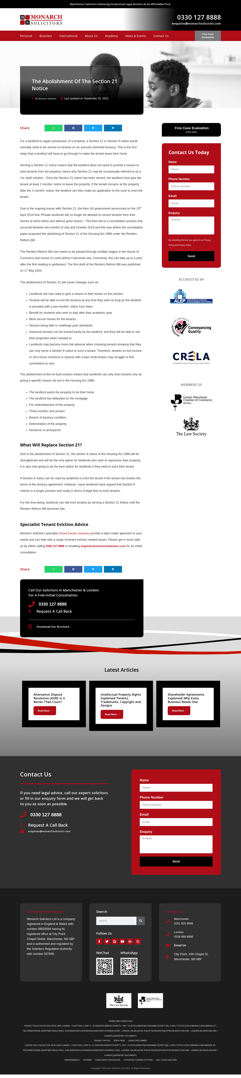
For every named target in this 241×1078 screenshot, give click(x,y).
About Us (91, 36)
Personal (26, 36)
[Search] (140, 922)
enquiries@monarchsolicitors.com (196, 23)
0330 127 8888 (199, 17)
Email (173, 195)
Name (173, 161)
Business (45, 36)
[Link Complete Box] (54, 704)
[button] (54, 127)
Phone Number (179, 178)
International (68, 36)
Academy (111, 36)
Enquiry (174, 213)
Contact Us (161, 36)
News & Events (135, 36)
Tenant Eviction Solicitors (75, 533)
